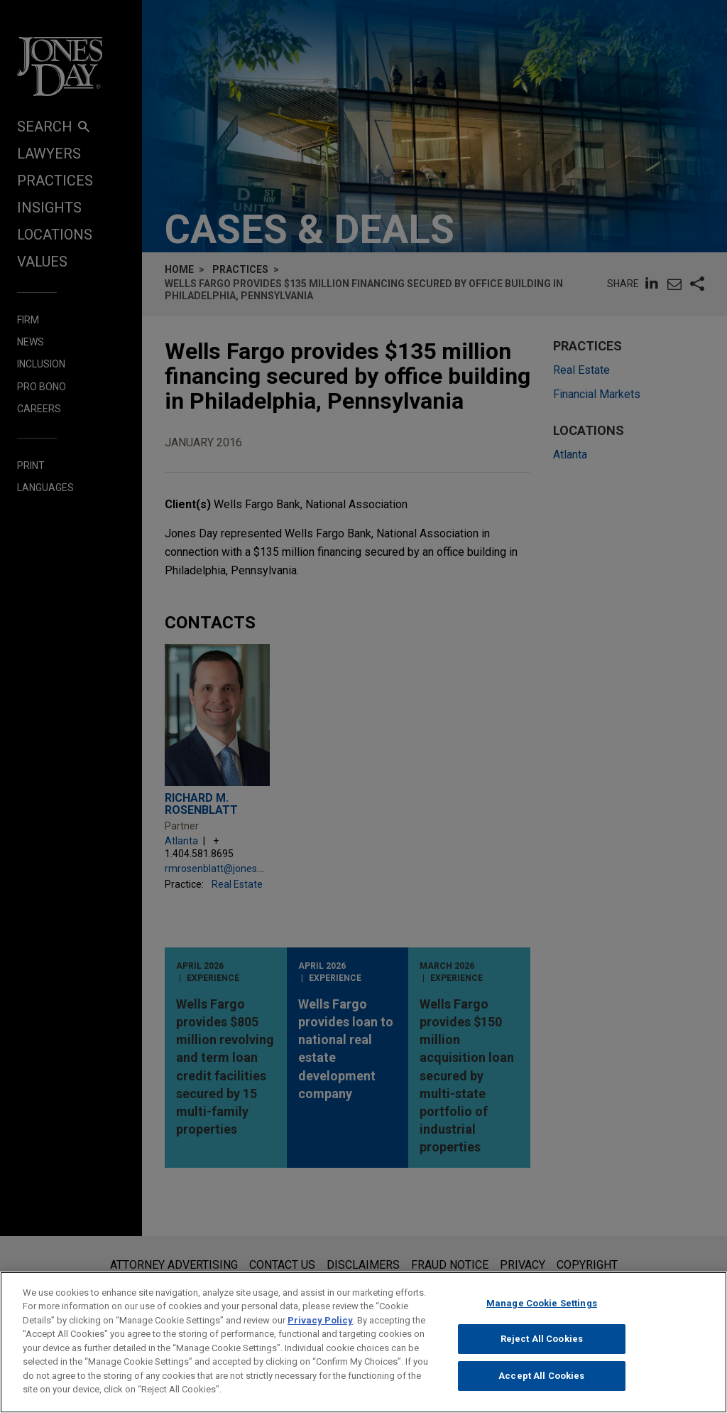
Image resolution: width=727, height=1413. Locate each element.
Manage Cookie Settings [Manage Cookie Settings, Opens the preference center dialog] (541, 1312)
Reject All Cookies (542, 1348)
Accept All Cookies (541, 1385)
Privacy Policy (320, 1329)
